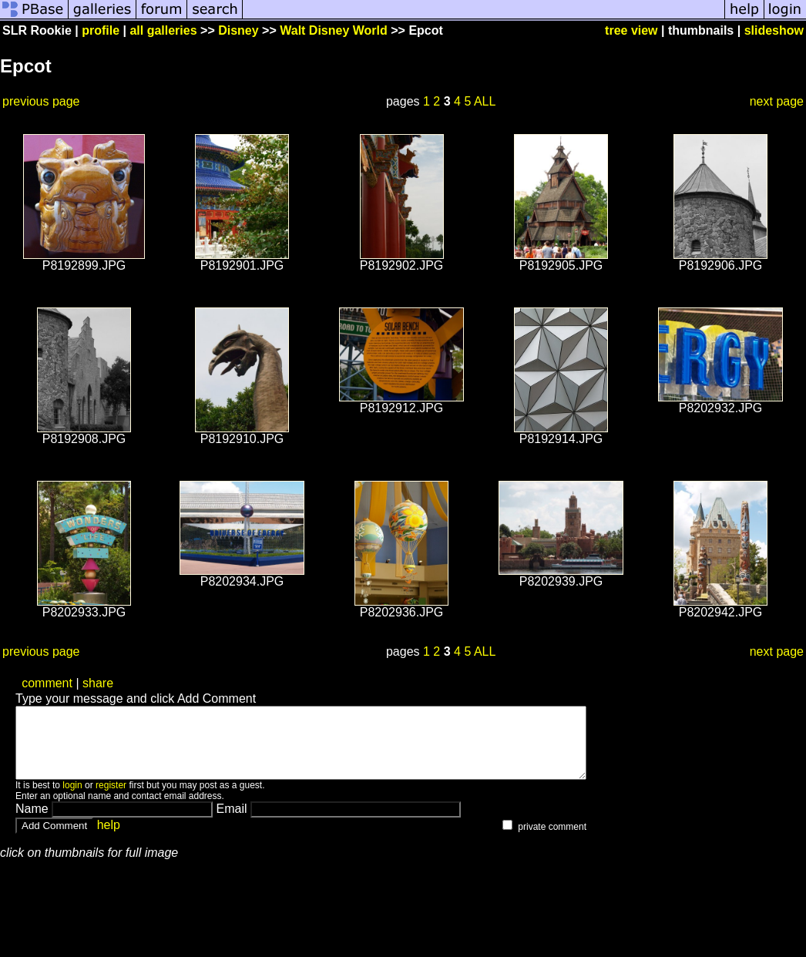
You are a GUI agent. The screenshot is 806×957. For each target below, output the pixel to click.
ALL (484, 101)
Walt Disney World (334, 30)
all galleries (162, 30)
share (97, 683)
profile (100, 30)
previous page (41, 101)
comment (47, 683)
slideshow (774, 30)
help (108, 838)
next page (777, 101)
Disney (238, 30)
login (72, 799)
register (111, 799)
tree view (631, 30)
